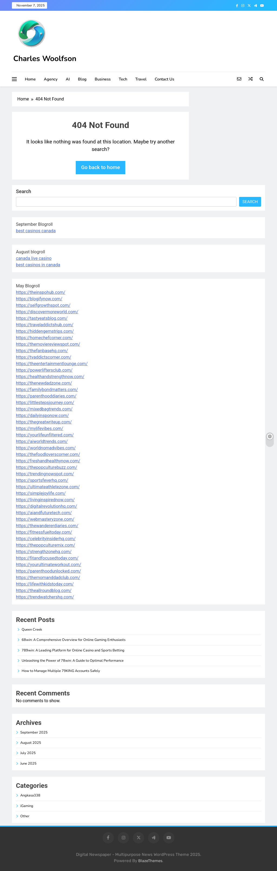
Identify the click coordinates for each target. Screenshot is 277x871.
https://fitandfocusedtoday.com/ (47, 558)
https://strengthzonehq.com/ (43, 551)
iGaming (26, 805)
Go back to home (100, 167)
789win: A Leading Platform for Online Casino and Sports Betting (73, 650)
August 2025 (30, 742)
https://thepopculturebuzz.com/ (46, 467)
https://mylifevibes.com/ (39, 428)
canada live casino (33, 258)
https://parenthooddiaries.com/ (46, 396)
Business (103, 79)
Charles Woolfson (44, 58)
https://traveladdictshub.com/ (44, 324)
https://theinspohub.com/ (40, 292)
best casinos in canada (38, 264)
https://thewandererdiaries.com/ (47, 525)
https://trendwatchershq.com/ (45, 597)
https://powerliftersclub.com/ (44, 370)
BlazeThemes (150, 861)
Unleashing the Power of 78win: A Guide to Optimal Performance (73, 660)
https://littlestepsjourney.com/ (45, 402)
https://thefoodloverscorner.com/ (48, 454)
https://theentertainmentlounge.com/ (52, 363)
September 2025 (34, 732)
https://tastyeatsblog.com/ (42, 318)
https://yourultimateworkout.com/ (48, 564)
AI (68, 79)
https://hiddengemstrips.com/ (45, 331)
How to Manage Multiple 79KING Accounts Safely (61, 670)
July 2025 (28, 753)
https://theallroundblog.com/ (43, 590)
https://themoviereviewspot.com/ (48, 344)
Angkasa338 (30, 795)
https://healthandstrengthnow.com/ (50, 376)
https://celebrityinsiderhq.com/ (45, 538)
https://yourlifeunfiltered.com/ (45, 435)
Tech (123, 79)
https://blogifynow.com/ (39, 298)
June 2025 (28, 763)
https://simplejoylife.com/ (41, 493)
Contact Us (164, 79)
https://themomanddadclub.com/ (48, 577)
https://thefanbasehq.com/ (42, 350)
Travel (141, 79)
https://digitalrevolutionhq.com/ (46, 506)
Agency (51, 79)
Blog (82, 79)
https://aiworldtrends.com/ (42, 441)
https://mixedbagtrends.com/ (44, 409)
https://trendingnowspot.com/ (45, 473)
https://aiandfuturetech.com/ (44, 512)
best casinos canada (36, 230)
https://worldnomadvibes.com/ (46, 447)
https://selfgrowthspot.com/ (43, 305)
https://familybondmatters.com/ (47, 389)
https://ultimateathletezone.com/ (48, 486)
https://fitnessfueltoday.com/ (44, 532)
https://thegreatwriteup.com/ (44, 422)
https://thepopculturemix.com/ (45, 545)
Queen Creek (32, 629)
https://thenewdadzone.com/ (44, 383)
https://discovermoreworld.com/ (47, 311)
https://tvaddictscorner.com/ (43, 357)
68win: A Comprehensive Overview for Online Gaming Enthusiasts (74, 639)
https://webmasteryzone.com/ (45, 519)
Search (23, 191)
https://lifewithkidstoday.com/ (45, 584)
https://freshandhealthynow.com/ (48, 460)
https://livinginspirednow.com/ (45, 499)
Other (24, 816)
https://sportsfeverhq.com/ (42, 480)
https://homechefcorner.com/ (44, 337)
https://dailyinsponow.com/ (42, 415)
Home (30, 79)
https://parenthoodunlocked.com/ (48, 571)
